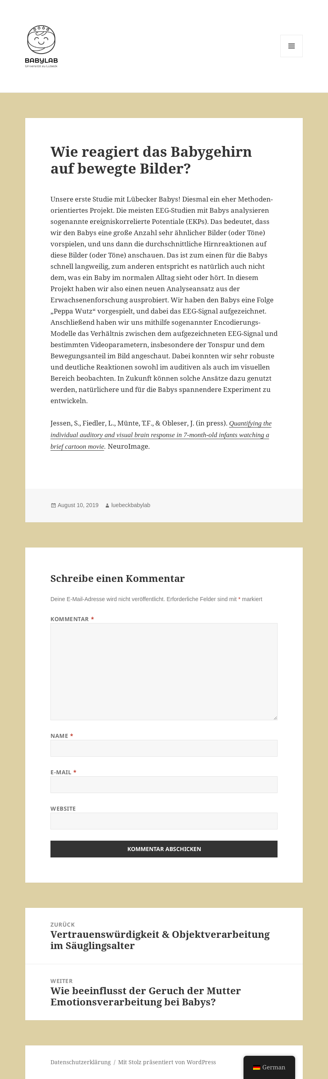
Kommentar (72, 619)
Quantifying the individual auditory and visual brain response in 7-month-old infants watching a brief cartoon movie (161, 435)
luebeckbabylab (130, 505)
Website (63, 808)
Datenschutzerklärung (80, 1062)
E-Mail (63, 772)
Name (61, 735)
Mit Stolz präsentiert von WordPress (167, 1062)
